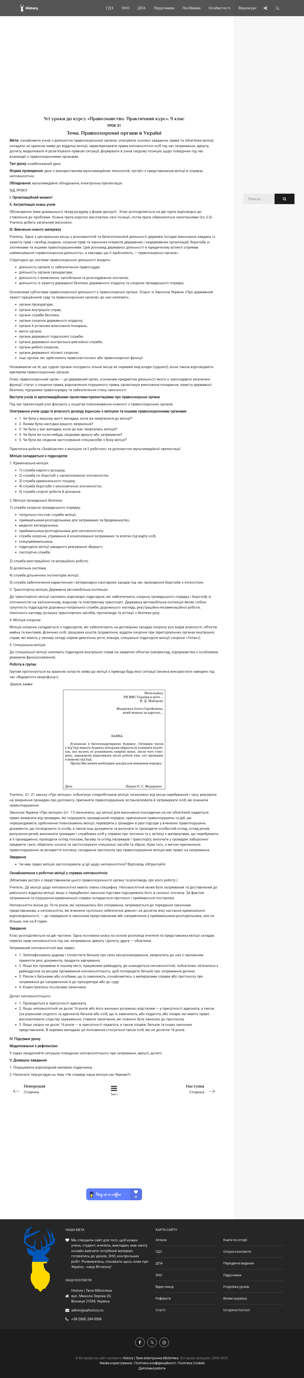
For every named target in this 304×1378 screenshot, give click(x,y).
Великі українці (235, 1298)
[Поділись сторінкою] (265, 8)
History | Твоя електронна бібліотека (151, 1358)
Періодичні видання (238, 1263)
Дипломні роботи (152, 1368)
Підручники (232, 1275)
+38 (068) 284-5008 (86, 1319)
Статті (160, 1310)
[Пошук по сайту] (277, 8)
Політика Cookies (191, 1363)
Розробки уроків (236, 1287)
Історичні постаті (236, 1310)
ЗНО (159, 1275)
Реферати (163, 1298)
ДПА (159, 1263)
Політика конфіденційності (155, 1363)
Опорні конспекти (237, 1251)
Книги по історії (235, 1240)
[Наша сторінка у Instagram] (164, 1342)
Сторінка (51, 1088)
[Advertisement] (114, 73)
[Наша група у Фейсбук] (140, 1342)
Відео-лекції (165, 1287)
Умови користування (116, 1363)
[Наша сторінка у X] (152, 1342)
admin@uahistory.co (87, 1310)
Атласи (161, 1240)
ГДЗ (159, 1251)
